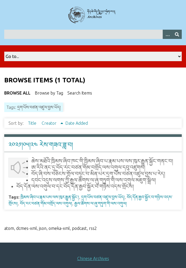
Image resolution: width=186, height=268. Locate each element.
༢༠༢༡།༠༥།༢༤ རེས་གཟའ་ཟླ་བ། (40, 144)
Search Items (79, 93)
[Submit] (177, 34)
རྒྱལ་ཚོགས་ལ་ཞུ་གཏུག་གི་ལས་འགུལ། (100, 203)
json (42, 228)
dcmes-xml (26, 228)
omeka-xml (59, 228)
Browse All (17, 93)
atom (9, 228)
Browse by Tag (49, 93)
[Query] (93, 34)
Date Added (76, 123)
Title (32, 123)
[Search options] (167, 34)
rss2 (93, 228)
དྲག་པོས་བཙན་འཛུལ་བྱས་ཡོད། (103, 197)
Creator (50, 123)
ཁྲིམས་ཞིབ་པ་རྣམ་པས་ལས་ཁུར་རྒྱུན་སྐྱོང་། (49, 197)
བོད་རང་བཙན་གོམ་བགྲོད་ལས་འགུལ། (46, 203)
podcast (79, 228)
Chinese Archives (93, 258)
